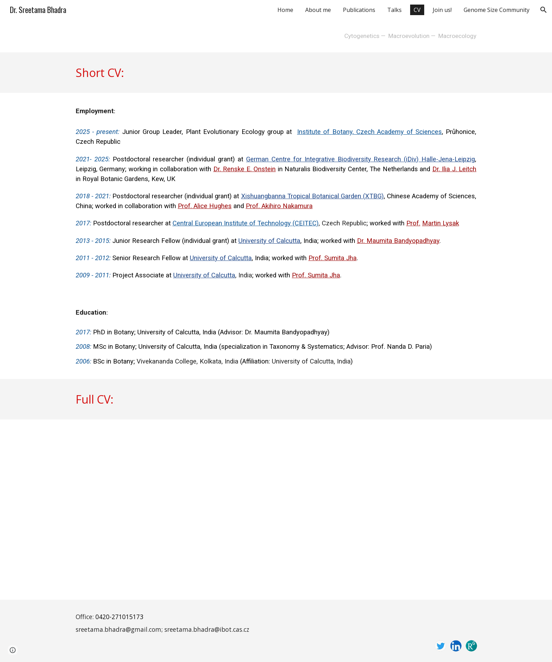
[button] (543, 9)
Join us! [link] (442, 10)
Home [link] (285, 10)
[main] (276, 36)
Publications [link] (359, 10)
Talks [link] (394, 10)
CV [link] (417, 10)
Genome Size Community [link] (496, 10)
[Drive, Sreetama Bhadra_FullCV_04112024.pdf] (275, 509)
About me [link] (318, 10)
